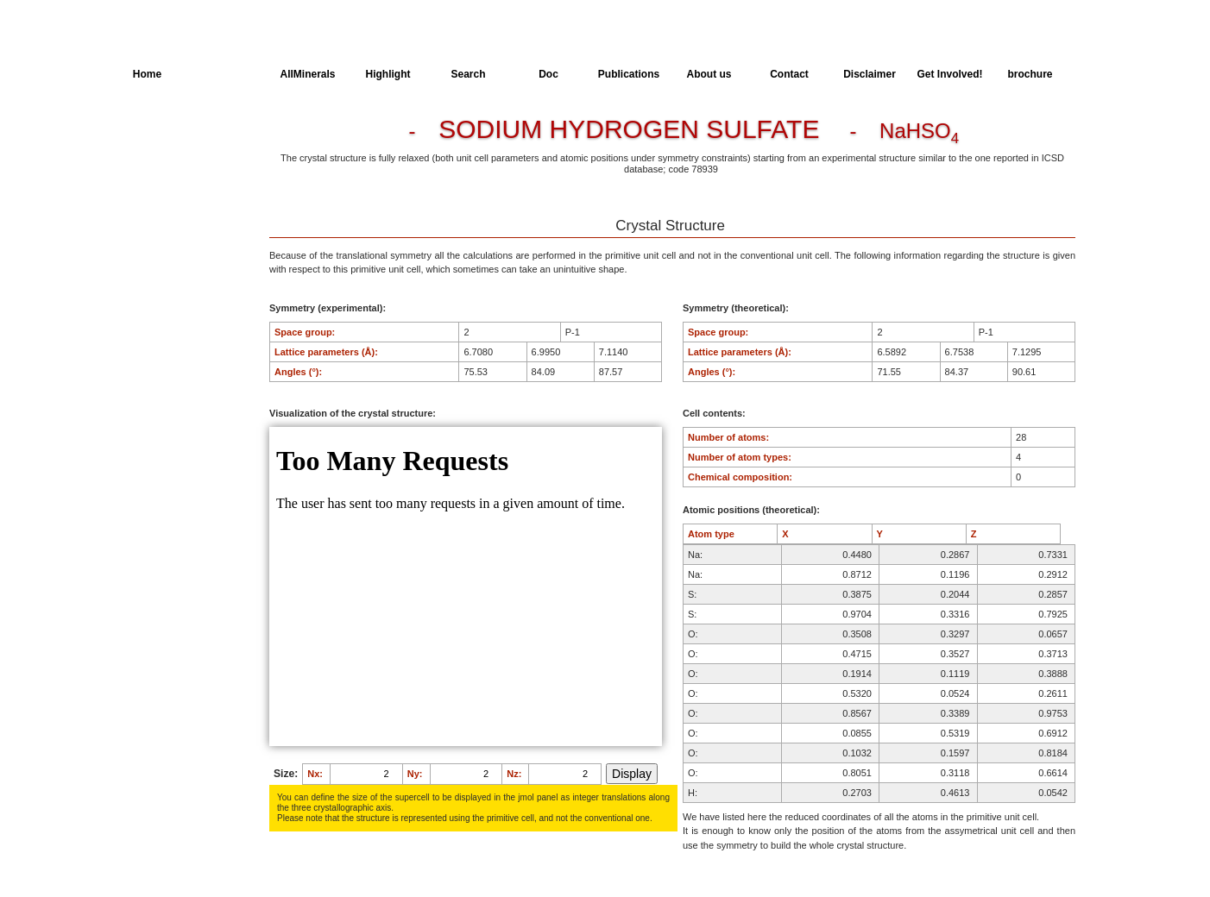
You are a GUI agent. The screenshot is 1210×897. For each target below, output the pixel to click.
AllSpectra (227, 74)
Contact (789, 74)
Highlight (388, 74)
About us (709, 74)
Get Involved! (949, 74)
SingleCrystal (163, 262)
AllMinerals (307, 74)
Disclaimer (869, 74)
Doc (548, 74)
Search (468, 74)
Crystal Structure (170, 134)
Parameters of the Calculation (172, 166)
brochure (1029, 74)
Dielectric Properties (177, 198)
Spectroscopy (163, 230)
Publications (628, 74)
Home (147, 74)
